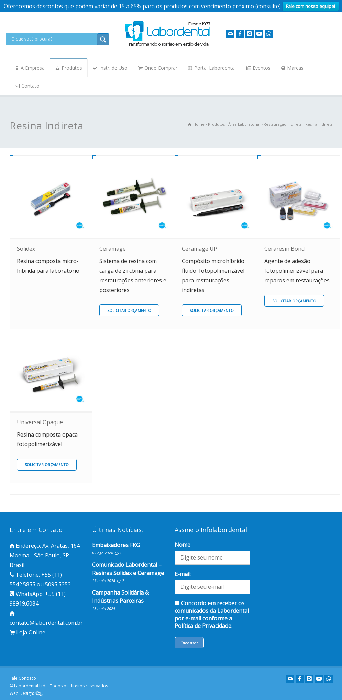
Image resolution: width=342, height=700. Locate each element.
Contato (30, 85)
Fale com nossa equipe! (310, 6)
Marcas (295, 68)
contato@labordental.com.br (46, 622)
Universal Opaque (40, 422)
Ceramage (112, 248)
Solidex (26, 248)
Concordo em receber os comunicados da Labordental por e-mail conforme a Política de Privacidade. (212, 614)
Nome (182, 545)
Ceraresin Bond (284, 248)
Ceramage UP (199, 248)
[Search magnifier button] (103, 39)
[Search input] (53, 39)
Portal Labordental (215, 68)
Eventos (262, 68)
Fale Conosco (23, 678)
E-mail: (183, 574)
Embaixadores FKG (116, 545)
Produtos (72, 68)
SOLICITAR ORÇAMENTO (129, 310)
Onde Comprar (160, 68)
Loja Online (30, 632)
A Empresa (33, 68)
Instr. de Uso (113, 68)
